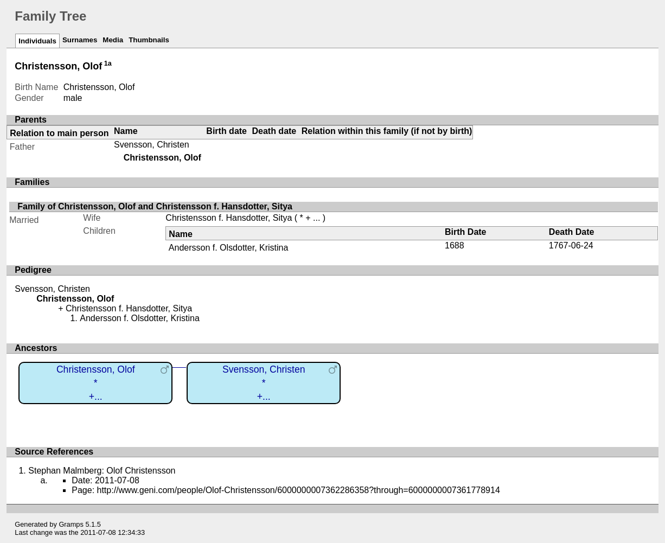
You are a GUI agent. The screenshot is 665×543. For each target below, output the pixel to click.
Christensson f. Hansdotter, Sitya (228, 217)
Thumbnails (149, 40)
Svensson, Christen (151, 144)
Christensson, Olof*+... (95, 382)
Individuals (37, 41)
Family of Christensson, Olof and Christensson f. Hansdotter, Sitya (154, 206)
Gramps (71, 524)
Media (113, 40)
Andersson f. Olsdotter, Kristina (229, 247)
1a (108, 63)
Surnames (79, 40)
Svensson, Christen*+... (263, 382)
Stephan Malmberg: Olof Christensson (101, 470)
